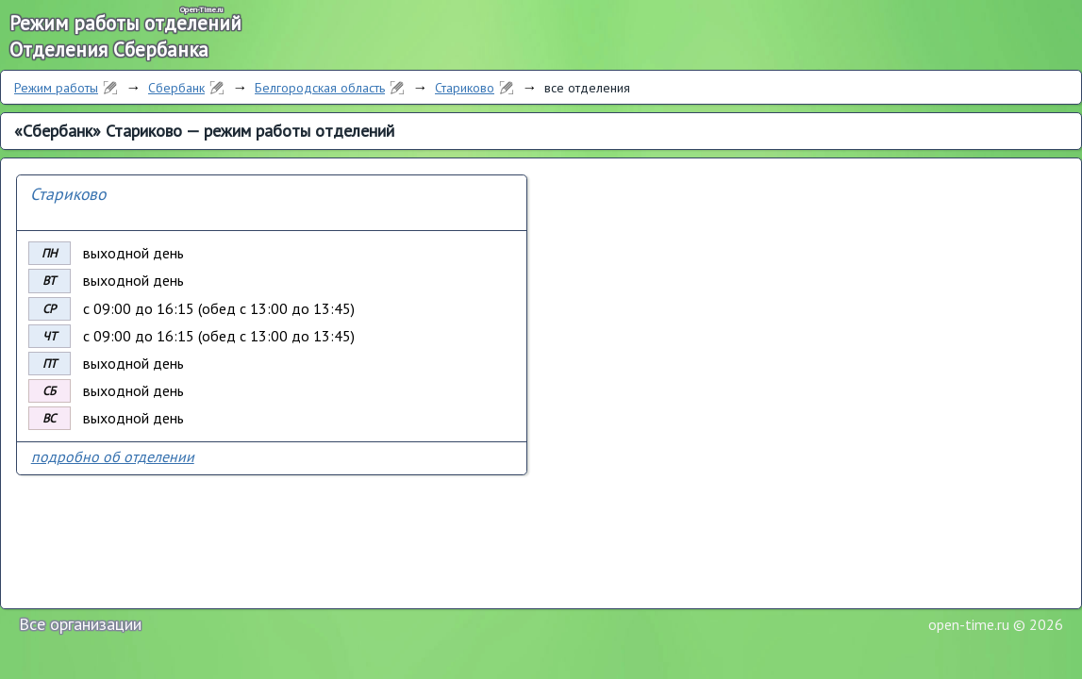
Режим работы (56, 87)
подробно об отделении (112, 456)
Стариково (464, 87)
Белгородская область (320, 87)
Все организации (80, 624)
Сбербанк (176, 87)
